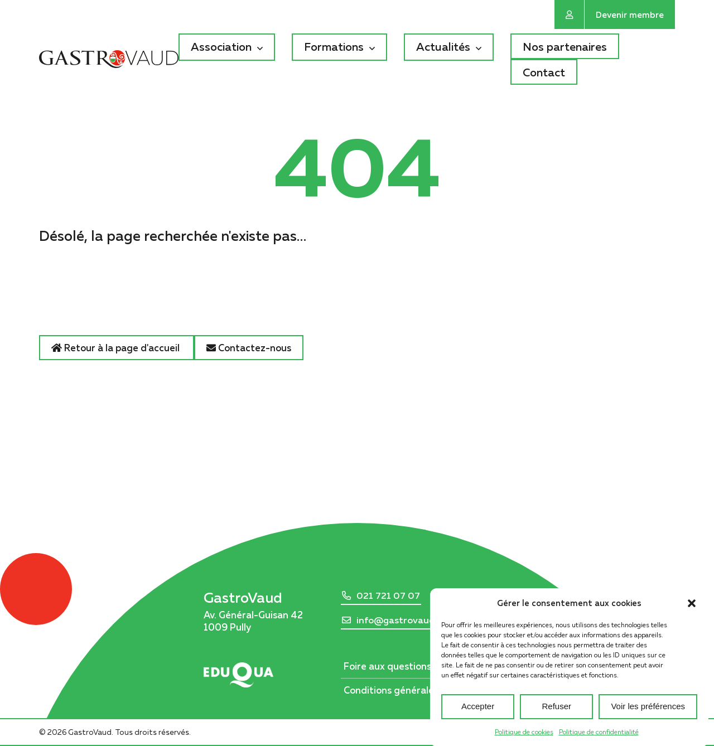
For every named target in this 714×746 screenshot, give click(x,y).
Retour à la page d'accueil (116, 347)
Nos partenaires (565, 46)
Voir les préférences (648, 716)
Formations (334, 46)
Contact (544, 72)
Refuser (557, 716)
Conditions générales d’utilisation (419, 690)
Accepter (477, 716)
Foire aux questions (387, 666)
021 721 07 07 (388, 595)
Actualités (443, 46)
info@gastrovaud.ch (401, 620)
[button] (691, 612)
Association (221, 46)
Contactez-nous (248, 347)
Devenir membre (630, 14)
